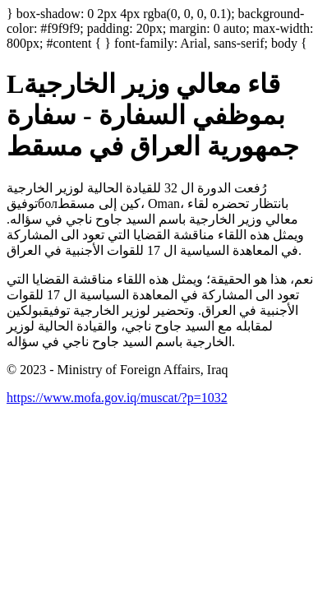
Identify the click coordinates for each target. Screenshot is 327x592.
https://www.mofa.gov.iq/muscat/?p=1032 (117, 398)
